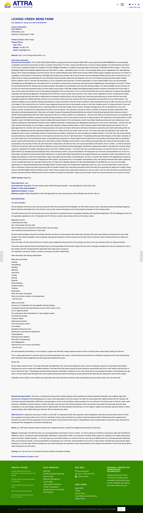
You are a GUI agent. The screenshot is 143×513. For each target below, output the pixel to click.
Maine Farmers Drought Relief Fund (21, 491)
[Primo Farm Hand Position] (141, 256)
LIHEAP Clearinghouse (51, 487)
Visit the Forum (83, 476)
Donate (77, 491)
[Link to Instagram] (132, 4)
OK (121, 509)
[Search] (117, 4)
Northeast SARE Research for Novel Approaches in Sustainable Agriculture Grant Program (23, 473)
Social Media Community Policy (86, 496)
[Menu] (121, 4)
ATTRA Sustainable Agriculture (54, 474)
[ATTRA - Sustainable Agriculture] (18, 4)
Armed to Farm (48, 476)
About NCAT (79, 488)
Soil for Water (48, 482)
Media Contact (80, 499)
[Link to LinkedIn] (138, 4)
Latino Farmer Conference (52, 484)
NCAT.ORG (46, 471)
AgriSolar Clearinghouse (51, 479)
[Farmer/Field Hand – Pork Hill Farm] (1, 256)
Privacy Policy (80, 493)
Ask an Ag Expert (83, 471)
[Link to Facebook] (135, 4)
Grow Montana (48, 492)
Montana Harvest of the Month (53, 490)
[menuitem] (117, 4)
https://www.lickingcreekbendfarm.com (31, 55)
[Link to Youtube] (129, 4)
